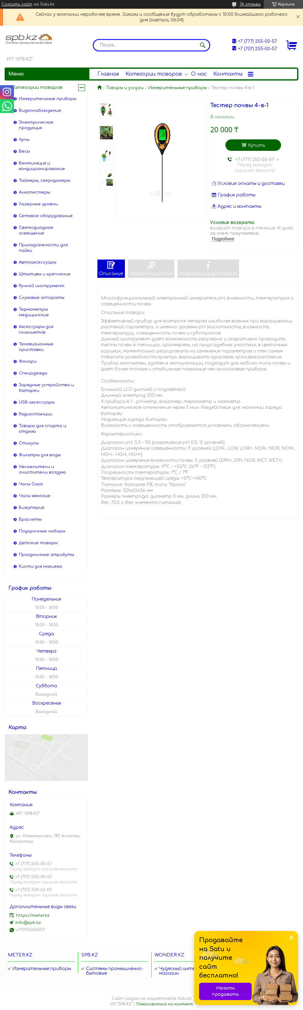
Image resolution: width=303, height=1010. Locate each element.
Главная (108, 74)
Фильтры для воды (40, 455)
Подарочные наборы (42, 531)
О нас (199, 74)
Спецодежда (33, 373)
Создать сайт (17, 4)
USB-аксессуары (37, 402)
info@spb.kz (28, 922)
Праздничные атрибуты (46, 555)
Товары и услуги (124, 87)
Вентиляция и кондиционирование (42, 166)
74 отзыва (250, 4)
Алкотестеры (34, 192)
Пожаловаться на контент (164, 1004)
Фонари (27, 361)
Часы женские (34, 496)
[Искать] (202, 45)
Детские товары (38, 543)
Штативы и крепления (44, 274)
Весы (24, 151)
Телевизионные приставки (36, 347)
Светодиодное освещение (36, 230)
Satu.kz (184, 998)
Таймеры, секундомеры (44, 180)
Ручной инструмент (41, 286)
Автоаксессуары (37, 262)
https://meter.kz (32, 915)
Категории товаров (154, 74)
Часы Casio (31, 484)
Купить (256, 145)
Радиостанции (35, 414)
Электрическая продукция (36, 125)
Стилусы (29, 443)
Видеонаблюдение (40, 110)
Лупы (24, 140)
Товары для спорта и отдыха (42, 429)
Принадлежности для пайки (43, 248)
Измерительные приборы (177, 87)
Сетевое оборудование (46, 216)
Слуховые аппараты (41, 297)
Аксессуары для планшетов (36, 329)
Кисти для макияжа (40, 566)
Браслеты (30, 519)
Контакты (227, 74)
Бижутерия (31, 507)
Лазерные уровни (38, 204)
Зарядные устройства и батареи (46, 388)
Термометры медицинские (34, 312)
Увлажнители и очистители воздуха (42, 469)
